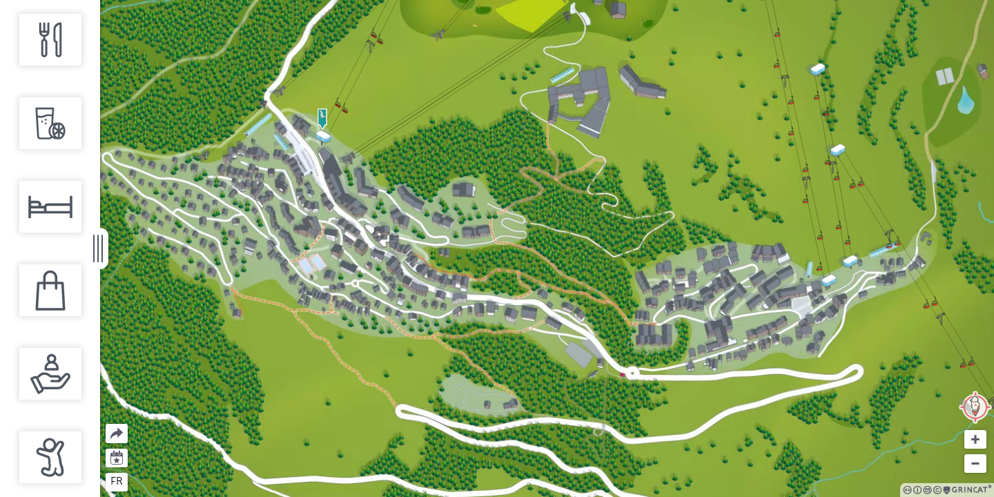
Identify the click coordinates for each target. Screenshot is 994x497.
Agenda (117, 456)
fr (116, 481)
